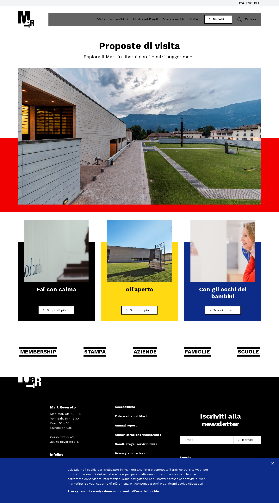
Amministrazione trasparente (138, 438)
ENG (249, 3)
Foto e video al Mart (131, 420)
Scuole (247, 355)
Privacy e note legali (131, 457)
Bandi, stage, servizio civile (136, 448)
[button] (240, 21)
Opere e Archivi (175, 20)
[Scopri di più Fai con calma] (56, 313)
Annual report (126, 429)
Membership (39, 355)
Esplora (246, 21)
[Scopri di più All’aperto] (139, 313)
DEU (257, 3)
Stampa (96, 355)
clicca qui (195, 483)
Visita (102, 20)
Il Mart (196, 20)
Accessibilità (120, 20)
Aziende (145, 355)
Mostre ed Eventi (146, 20)
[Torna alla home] (26, 20)
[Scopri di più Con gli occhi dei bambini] (223, 313)
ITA (241, 3)
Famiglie (197, 355)
